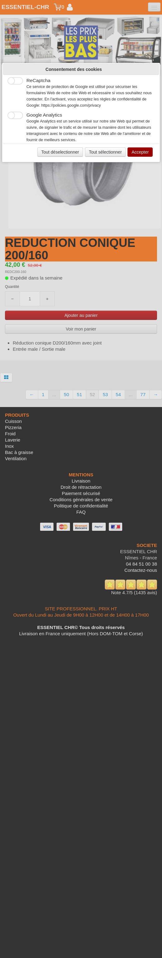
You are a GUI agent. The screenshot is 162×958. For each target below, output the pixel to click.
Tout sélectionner (105, 152)
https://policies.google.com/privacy (71, 105)
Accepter (140, 152)
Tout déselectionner (60, 152)
